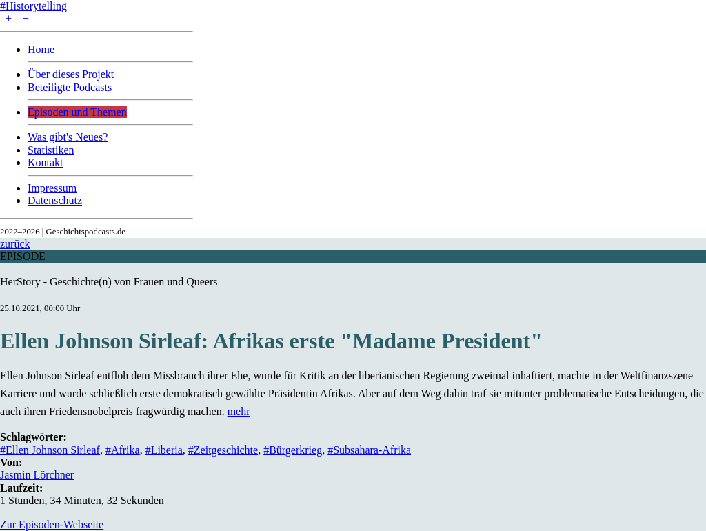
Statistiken (51, 150)
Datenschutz (55, 200)
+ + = (26, 18)
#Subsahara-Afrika (369, 450)
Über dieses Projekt (71, 74)
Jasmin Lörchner (37, 475)
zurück (15, 244)
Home (41, 49)
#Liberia (164, 450)
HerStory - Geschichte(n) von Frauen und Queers (108, 282)
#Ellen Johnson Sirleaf (50, 450)
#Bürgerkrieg (292, 450)
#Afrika (122, 450)
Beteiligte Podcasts (70, 87)
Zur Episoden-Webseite (51, 524)
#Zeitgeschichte (223, 450)
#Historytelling (33, 6)
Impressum (52, 188)
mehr (239, 411)
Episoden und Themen (77, 112)
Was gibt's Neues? (68, 137)
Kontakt (45, 162)
